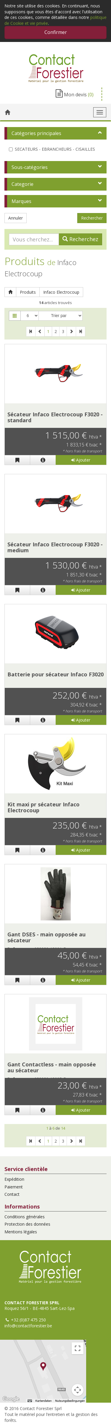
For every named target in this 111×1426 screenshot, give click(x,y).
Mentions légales (20, 1232)
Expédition (14, 1179)
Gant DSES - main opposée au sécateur (46, 937)
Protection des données (27, 1224)
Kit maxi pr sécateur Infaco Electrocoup (43, 807)
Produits (28, 292)
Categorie (22, 184)
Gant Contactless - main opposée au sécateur (51, 1067)
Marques (21, 201)
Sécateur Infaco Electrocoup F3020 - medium (55, 547)
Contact (12, 1194)
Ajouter (80, 460)
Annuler (15, 218)
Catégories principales (36, 133)
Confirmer (55, 32)
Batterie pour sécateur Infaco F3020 (55, 674)
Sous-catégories (30, 167)
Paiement (13, 1187)
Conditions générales (24, 1216)
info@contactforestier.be (28, 1325)
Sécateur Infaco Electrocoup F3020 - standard (55, 417)
